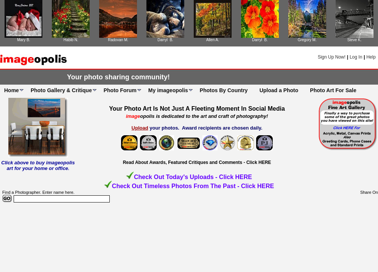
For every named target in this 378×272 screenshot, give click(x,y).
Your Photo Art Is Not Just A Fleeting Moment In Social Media (197, 108)
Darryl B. (165, 40)
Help (371, 57)
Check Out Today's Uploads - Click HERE (193, 177)
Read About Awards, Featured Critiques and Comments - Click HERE (197, 162)
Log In (356, 57)
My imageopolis (168, 90)
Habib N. (71, 40)
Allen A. (212, 40)
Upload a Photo (279, 90)
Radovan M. (118, 40)
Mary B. (23, 40)
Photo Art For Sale (333, 90)
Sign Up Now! (331, 57)
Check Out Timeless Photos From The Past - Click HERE (193, 186)
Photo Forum (120, 90)
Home (11, 90)
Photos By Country (224, 90)
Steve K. (354, 40)
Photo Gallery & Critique (61, 90)
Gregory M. (307, 40)
